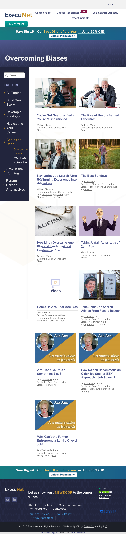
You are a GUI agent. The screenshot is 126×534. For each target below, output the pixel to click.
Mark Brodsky (88, 252)
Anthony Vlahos (89, 125)
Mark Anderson (89, 316)
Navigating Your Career (93, 324)
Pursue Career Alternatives (51, 315)
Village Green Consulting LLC (91, 526)
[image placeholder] (55, 80)
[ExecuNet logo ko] (14, 488)
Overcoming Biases (91, 127)
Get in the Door (44, 127)
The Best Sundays (94, 175)
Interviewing (95, 388)
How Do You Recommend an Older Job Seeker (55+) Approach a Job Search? (101, 373)
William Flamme (45, 125)
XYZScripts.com (78, 533)
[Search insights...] (14, 75)
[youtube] (7, 499)
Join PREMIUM (16, 24)
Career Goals (65, 192)
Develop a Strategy (46, 194)
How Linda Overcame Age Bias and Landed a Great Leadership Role (55, 246)
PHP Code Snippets (50, 533)
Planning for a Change (100, 186)
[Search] (7, 75)
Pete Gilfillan (43, 312)
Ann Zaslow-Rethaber (48, 379)
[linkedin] (14, 499)
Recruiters (50, 384)
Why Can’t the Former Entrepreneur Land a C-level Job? (57, 440)
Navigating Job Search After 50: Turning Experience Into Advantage (57, 179)
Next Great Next (97, 321)
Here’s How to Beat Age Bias (57, 307)
